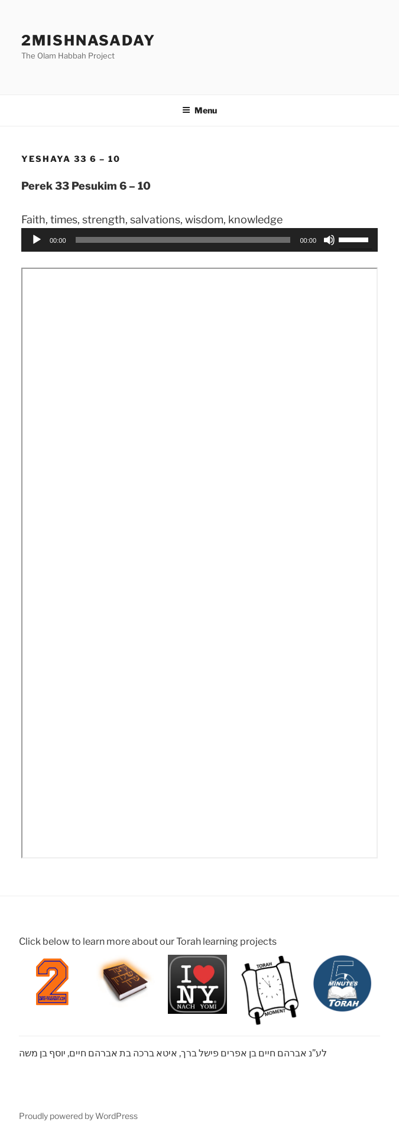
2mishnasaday (88, 40)
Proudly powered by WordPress (78, 1116)
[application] (199, 240)
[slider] (183, 240)
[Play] (37, 240)
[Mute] (329, 240)
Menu (199, 110)
